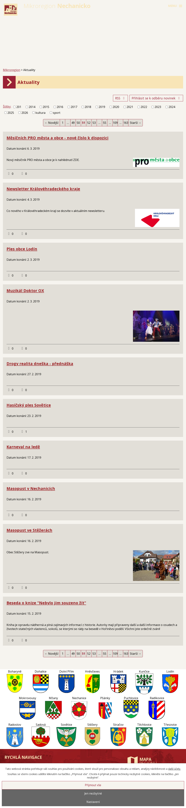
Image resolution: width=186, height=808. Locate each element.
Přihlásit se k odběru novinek (156, 98)
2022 (144, 107)
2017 (74, 107)
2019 (102, 107)
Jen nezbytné (93, 793)
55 (104, 123)
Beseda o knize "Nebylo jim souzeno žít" (46, 602)
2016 (60, 107)
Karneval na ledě (23, 446)
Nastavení (93, 802)
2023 (158, 107)
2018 (88, 107)
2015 (46, 107)
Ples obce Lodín (22, 248)
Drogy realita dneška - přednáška (40, 363)
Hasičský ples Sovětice (29, 405)
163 (125, 123)
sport (56, 113)
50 (78, 123)
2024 (172, 107)
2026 (24, 113)
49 (73, 123)
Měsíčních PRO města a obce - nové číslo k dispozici (57, 137)
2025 (10, 113)
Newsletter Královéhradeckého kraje (43, 188)
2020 (116, 107)
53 (94, 123)
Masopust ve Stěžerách (29, 530)
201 (18, 107)
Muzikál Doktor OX (25, 290)
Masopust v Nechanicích (31, 488)
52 (88, 123)
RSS (120, 98)
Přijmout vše (93, 785)
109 (115, 123)
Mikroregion (11, 70)
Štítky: (7, 107)
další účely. (174, 768)
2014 (32, 107)
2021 (130, 107)
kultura (40, 113)
